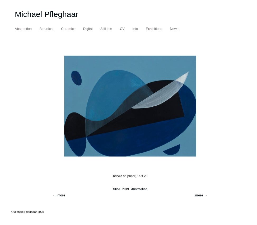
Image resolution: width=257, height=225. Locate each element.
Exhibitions (154, 29)
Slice (116, 189)
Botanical (46, 29)
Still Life (106, 29)
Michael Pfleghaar (46, 14)
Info (135, 29)
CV (122, 29)
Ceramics (68, 29)
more (199, 195)
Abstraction (23, 29)
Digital (88, 29)
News (174, 29)
